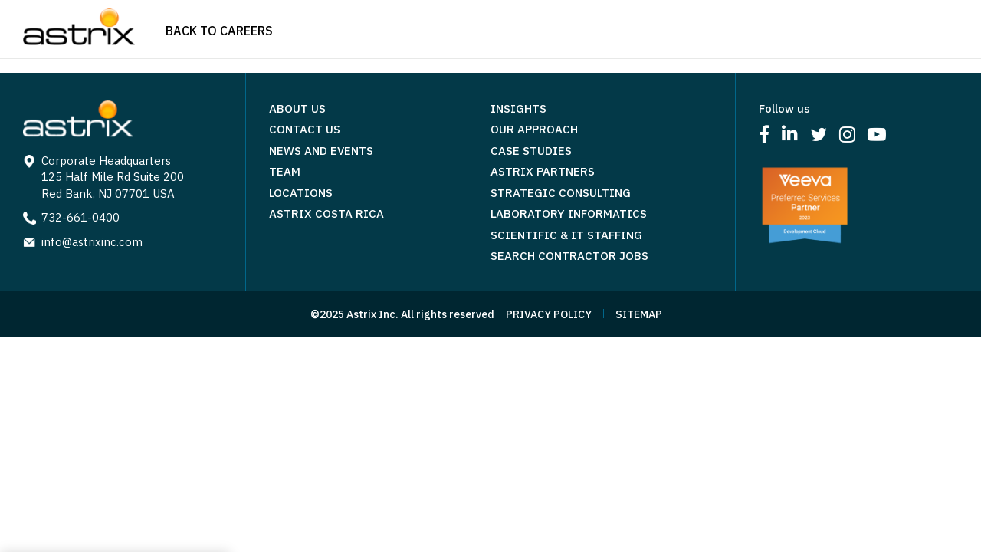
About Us (297, 108)
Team (284, 171)
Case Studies (531, 150)
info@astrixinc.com (92, 242)
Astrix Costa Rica (326, 213)
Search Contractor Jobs (569, 255)
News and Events (321, 150)
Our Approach (534, 129)
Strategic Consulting (560, 193)
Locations (301, 193)
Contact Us (304, 129)
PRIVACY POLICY (549, 314)
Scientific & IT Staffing (566, 235)
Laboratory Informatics (568, 213)
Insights (518, 108)
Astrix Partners (542, 171)
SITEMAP (638, 314)
